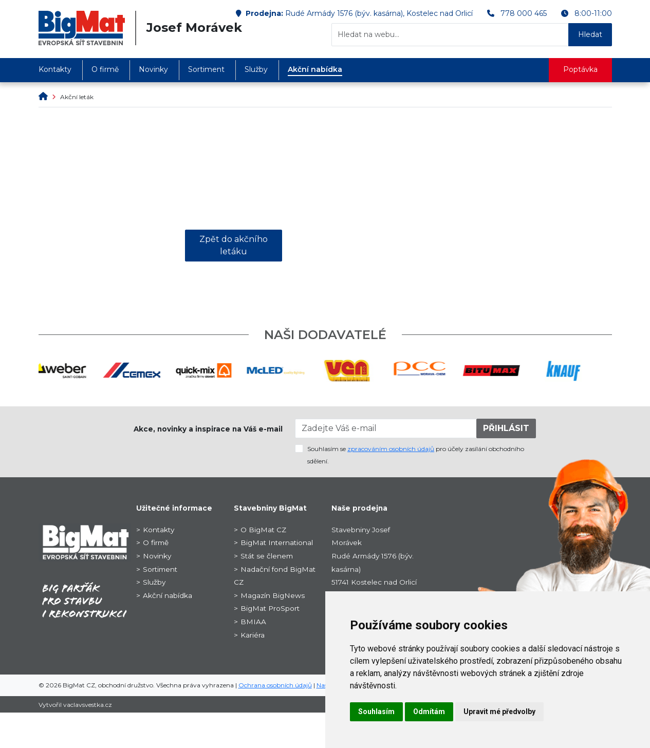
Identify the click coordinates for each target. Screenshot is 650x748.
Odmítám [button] (429, 711)
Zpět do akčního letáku (233, 245)
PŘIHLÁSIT (506, 428)
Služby (256, 69)
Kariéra (252, 635)
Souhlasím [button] (376, 711)
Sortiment (206, 69)
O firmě (105, 69)
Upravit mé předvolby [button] (499, 711)
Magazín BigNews (272, 595)
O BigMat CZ (263, 530)
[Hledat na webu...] (450, 34)
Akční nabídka (315, 69)
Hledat (590, 34)
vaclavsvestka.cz (87, 704)
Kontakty (55, 69)
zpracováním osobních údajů (390, 449)
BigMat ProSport (270, 608)
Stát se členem (266, 556)
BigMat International (276, 542)
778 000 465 (523, 13)
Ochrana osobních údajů (275, 685)
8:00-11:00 (593, 13)
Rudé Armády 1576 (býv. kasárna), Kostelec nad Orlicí (379, 13)
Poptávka (580, 69)
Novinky (153, 69)
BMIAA (253, 622)
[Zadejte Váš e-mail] (386, 428)
